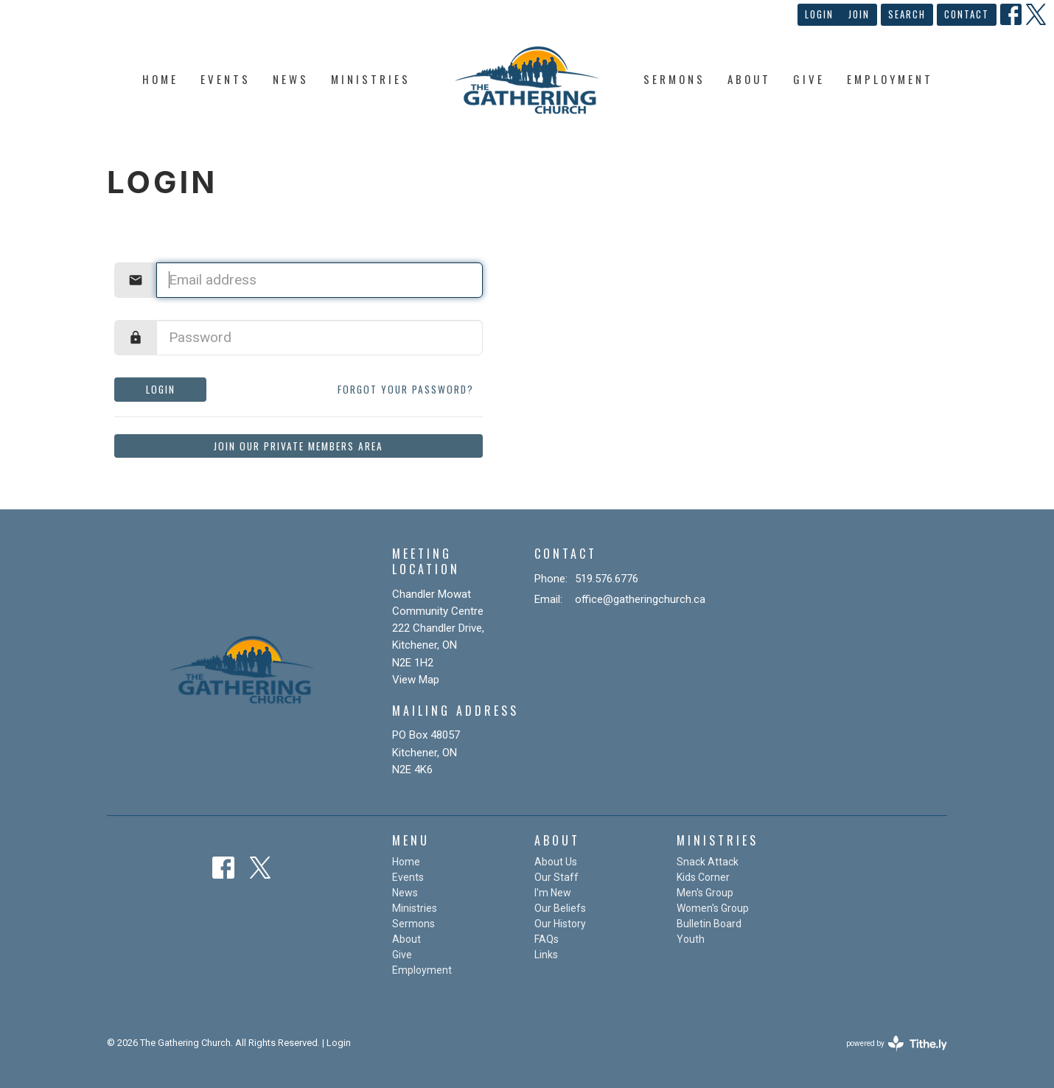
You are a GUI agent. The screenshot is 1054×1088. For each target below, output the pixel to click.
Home (160, 79)
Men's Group (705, 893)
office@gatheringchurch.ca (640, 599)
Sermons (674, 79)
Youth (691, 939)
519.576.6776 (606, 578)
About (749, 79)
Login (819, 14)
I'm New (552, 893)
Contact (966, 14)
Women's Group (713, 908)
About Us (555, 862)
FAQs (546, 939)
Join (859, 14)
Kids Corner (703, 877)
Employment (890, 79)
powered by (896, 1043)
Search (907, 14)
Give (809, 79)
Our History (560, 924)
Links (546, 954)
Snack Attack (708, 862)
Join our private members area (298, 446)
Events (225, 79)
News (291, 79)
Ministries (371, 79)
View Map (415, 679)
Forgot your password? (406, 389)
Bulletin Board (709, 924)
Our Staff (556, 877)
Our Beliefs (560, 908)
